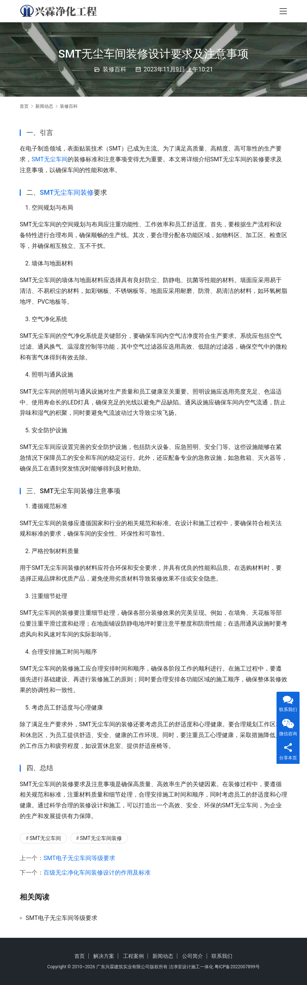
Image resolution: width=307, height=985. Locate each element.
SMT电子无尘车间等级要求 (79, 858)
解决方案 (103, 956)
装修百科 (114, 69)
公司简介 (192, 956)
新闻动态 (162, 956)
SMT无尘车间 (50, 159)
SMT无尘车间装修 (67, 192)
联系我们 (221, 956)
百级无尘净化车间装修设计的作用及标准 (97, 872)
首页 (24, 106)
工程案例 (133, 956)
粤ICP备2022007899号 (237, 966)
